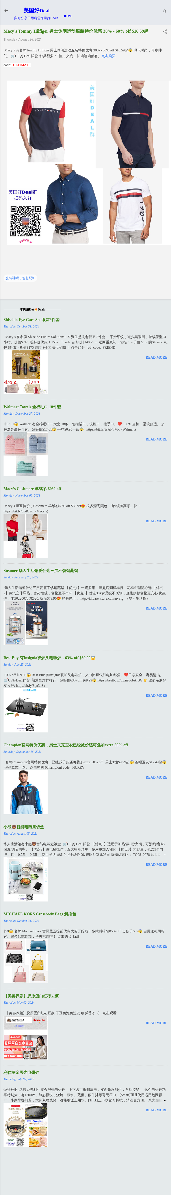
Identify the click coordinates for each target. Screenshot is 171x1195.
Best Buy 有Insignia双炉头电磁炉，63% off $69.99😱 (49, 658)
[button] (164, 32)
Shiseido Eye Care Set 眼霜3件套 (31, 320)
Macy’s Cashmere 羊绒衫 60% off (32, 489)
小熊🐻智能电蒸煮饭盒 (24, 827)
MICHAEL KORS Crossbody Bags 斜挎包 (40, 914)
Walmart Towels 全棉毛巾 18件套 (32, 407)
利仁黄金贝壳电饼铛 (21, 1072)
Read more (156, 357)
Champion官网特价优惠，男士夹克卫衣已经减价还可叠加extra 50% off (66, 745)
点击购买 (108, 56)
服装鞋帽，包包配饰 (20, 278)
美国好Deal (37, 10)
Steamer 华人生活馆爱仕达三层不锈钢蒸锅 (41, 570)
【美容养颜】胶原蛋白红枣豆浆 (31, 996)
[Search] (164, 12)
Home (67, 16)
